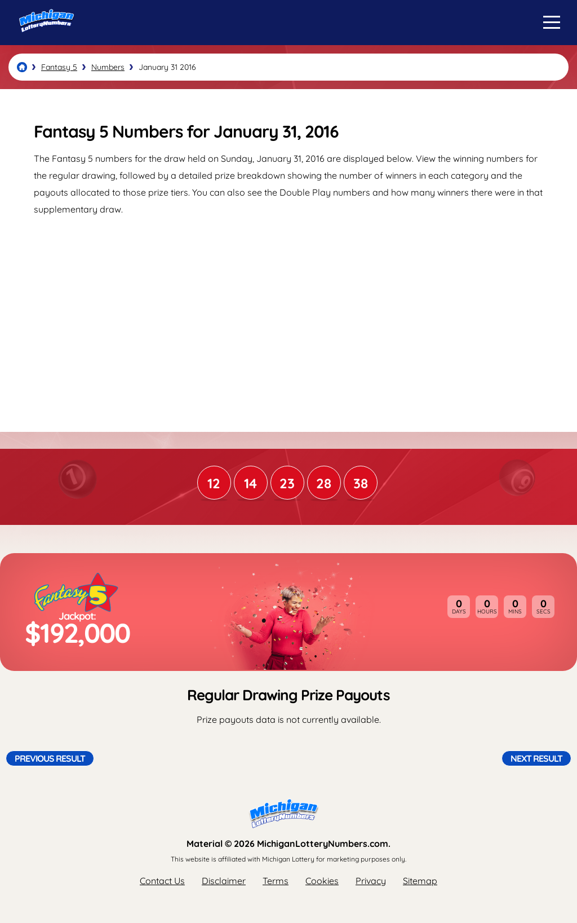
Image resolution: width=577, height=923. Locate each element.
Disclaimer (224, 880)
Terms (275, 880)
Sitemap (420, 880)
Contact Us (162, 880)
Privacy (371, 880)
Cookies (322, 880)
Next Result (536, 758)
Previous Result (50, 758)
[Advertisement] (288, 313)
